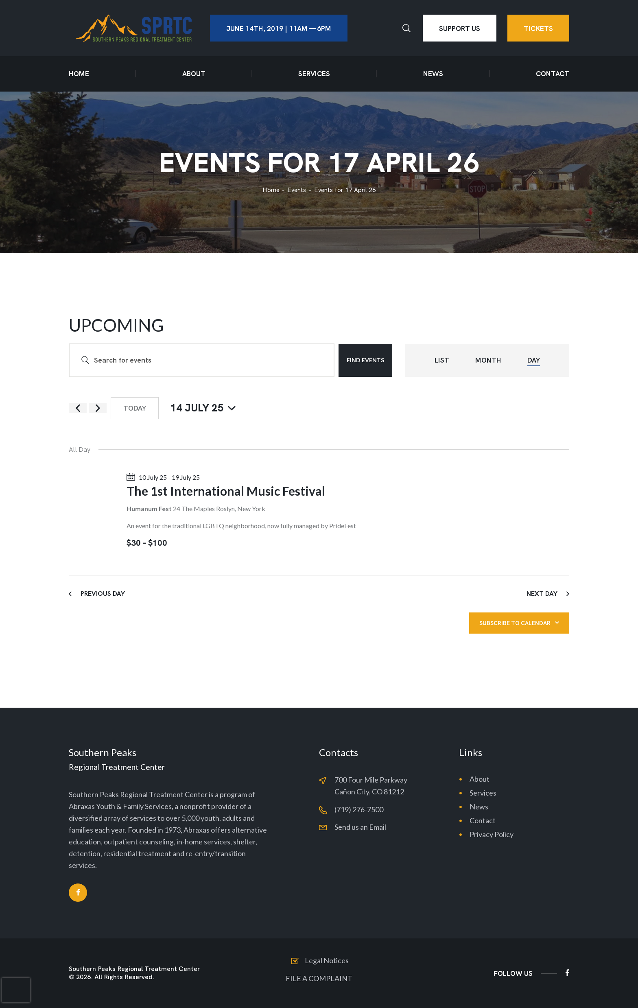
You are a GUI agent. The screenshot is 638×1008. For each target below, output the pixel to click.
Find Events (365, 359)
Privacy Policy (491, 834)
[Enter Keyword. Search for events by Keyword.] (201, 360)
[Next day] (98, 408)
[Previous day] (78, 408)
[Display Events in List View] (442, 360)
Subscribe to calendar (515, 623)
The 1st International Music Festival (226, 490)
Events (296, 190)
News (479, 806)
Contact (483, 820)
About (479, 778)
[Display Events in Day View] (533, 360)
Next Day (542, 593)
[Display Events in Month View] (488, 360)
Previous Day (103, 593)
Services (483, 792)
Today (134, 408)
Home (271, 190)
